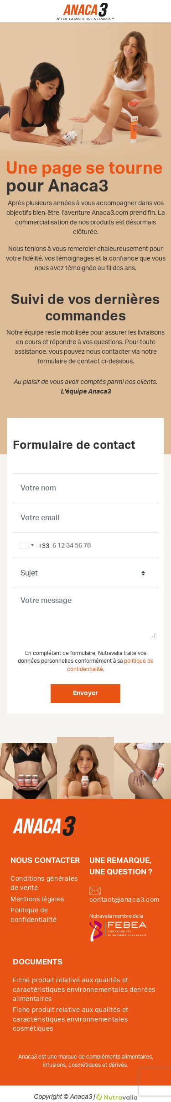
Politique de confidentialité (33, 915)
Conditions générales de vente (44, 883)
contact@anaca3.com (124, 895)
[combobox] (32, 545)
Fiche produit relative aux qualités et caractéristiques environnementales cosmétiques (71, 1019)
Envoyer (85, 693)
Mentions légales (37, 899)
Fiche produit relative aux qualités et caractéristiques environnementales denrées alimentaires (84, 989)
